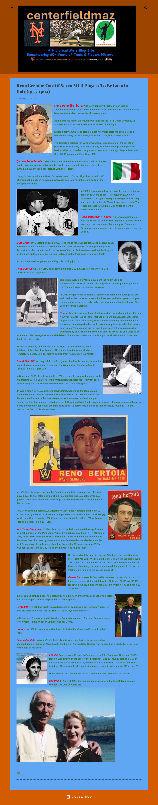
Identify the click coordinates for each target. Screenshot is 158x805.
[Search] (146, 8)
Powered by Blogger (78, 797)
